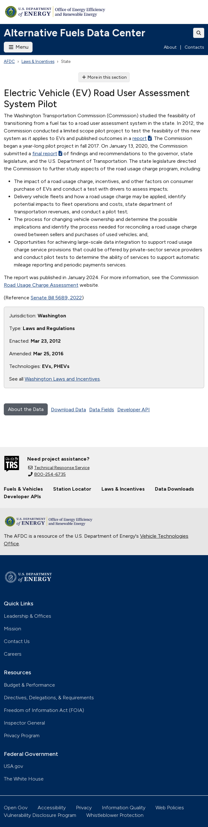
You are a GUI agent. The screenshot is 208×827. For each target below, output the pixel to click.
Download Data (68, 410)
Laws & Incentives (37, 61)
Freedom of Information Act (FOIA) (44, 710)
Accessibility (52, 808)
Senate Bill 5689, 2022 (56, 298)
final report (47, 153)
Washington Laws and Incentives (62, 379)
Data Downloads (174, 489)
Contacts (194, 47)
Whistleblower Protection (115, 815)
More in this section (104, 77)
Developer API (133, 410)
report (142, 138)
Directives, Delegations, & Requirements (49, 698)
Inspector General (24, 723)
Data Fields (101, 410)
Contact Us (17, 641)
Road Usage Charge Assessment (41, 285)
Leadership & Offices (27, 616)
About (170, 47)
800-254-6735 (47, 474)
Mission (12, 629)
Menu (18, 47)
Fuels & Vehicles (23, 489)
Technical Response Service (58, 467)
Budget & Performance (29, 685)
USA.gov (13, 766)
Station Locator (72, 489)
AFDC (9, 61)
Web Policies (170, 808)
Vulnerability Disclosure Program (40, 815)
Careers (12, 654)
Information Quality (123, 808)
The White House (24, 779)
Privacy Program (22, 735)
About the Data (26, 409)
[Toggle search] (199, 33)
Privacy (84, 808)
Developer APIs (22, 496)
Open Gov (16, 808)
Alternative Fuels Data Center (74, 33)
